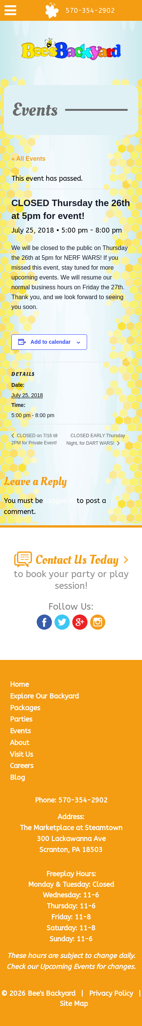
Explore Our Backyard (44, 696)
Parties (21, 719)
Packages (25, 708)
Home (19, 684)
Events (20, 731)
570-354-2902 (83, 800)
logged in (60, 501)
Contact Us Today (71, 560)
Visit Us (21, 754)
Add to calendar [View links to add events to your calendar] (51, 342)
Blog (17, 777)
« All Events (28, 158)
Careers (21, 766)
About (19, 743)
